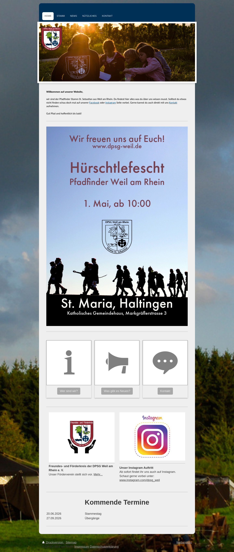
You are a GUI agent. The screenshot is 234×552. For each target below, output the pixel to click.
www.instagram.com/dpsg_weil (139, 480)
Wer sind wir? (69, 391)
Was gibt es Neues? (117, 391)
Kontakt (165, 391)
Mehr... (98, 474)
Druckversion (53, 542)
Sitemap (71, 542)
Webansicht (184, 542)
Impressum (81, 546)
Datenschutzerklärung (104, 546)
